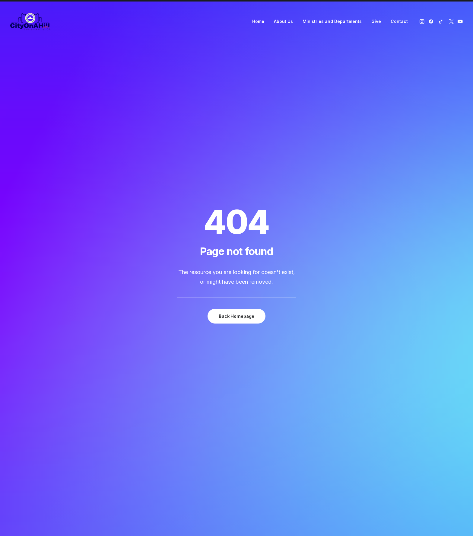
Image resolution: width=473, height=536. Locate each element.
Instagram (258, 350)
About (164, 357)
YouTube (257, 381)
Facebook (258, 357)
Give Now (236, 275)
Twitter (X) (258, 373)
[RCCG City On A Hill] (30, 21)
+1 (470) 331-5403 (356, 366)
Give (376, 21)
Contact (399, 21)
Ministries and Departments (332, 21)
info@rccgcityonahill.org (363, 381)
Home (258, 21)
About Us (283, 21)
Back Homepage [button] (236, 156)
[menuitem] (258, 21)
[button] (422, 21)
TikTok (255, 366)
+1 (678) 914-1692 (355, 373)
